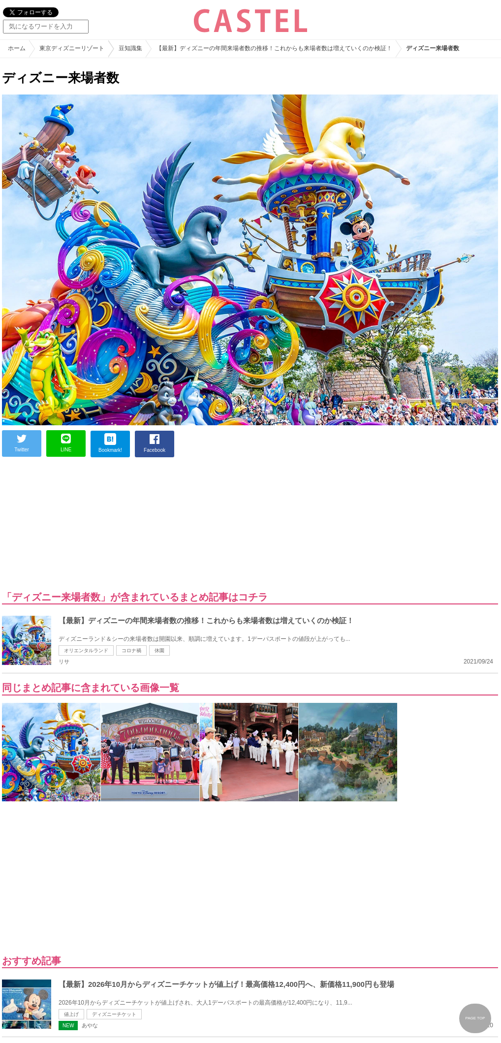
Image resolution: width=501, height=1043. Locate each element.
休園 (159, 650)
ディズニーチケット (114, 1014)
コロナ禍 (131, 650)
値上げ (71, 1014)
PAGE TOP (475, 1018)
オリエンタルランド (86, 650)
